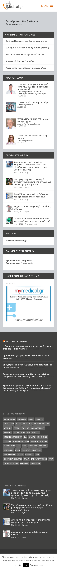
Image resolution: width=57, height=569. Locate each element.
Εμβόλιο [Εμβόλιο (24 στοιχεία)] (35, 432)
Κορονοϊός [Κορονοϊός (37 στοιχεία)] (42, 437)
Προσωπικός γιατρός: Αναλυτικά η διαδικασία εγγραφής (26, 356)
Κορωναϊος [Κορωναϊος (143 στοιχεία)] (18, 441)
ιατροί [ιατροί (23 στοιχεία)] (20, 454)
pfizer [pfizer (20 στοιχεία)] (18, 424)
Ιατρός (27, 172)
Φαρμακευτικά (31, 224)
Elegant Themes (32, 552)
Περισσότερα (36, 565)
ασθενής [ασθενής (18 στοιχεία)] (43, 446)
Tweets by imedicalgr (16, 240)
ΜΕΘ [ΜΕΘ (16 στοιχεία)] (27, 441)
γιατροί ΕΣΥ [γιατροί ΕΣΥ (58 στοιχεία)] (8, 450)
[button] (45, 6)
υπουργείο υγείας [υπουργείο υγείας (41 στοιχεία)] (11, 463)
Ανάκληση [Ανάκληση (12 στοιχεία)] (27, 424)
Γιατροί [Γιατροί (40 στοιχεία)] (17, 428)
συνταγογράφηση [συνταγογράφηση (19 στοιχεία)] (39, 459)
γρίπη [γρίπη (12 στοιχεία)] (17, 450)
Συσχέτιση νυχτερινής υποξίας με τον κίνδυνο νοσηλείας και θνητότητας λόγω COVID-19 (26, 375)
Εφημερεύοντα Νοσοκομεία (19, 263)
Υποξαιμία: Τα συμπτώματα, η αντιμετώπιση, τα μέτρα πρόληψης (27, 366)
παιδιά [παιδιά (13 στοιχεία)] (26, 459)
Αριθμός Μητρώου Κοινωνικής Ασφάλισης (27, 68)
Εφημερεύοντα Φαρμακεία (19, 260)
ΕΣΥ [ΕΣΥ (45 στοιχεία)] (28, 432)
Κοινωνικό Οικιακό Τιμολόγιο (20, 61)
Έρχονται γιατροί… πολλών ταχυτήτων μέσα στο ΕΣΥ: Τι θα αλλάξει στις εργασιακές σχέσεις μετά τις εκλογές (31, 166)
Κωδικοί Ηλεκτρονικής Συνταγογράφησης (26, 41)
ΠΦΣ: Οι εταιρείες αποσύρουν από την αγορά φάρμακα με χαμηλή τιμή (32, 219)
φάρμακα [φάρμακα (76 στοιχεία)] (24, 463)
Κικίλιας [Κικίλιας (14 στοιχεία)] (32, 437)
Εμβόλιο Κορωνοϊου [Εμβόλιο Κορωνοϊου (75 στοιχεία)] (13, 437)
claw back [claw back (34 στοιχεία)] (21, 419)
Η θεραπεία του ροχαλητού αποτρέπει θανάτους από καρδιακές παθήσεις (28, 347)
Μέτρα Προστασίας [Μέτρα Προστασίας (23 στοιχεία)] (39, 441)
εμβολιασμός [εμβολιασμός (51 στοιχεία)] (10, 454)
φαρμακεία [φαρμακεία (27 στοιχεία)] (35, 463)
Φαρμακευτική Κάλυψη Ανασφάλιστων (25, 54)
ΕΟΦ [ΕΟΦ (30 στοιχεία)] (23, 432)
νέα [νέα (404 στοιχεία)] (37, 454)
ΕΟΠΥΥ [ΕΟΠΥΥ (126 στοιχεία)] (16, 432)
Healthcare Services (17, 341)
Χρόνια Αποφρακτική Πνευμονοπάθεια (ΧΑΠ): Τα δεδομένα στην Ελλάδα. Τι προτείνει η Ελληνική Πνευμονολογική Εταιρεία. (27, 388)
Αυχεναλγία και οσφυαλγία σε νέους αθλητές (32, 207)
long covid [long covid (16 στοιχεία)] (9, 424)
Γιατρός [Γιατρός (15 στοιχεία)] (25, 428)
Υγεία (27, 187)
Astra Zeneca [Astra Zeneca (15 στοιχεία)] (9, 419)
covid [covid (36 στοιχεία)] (30, 419)
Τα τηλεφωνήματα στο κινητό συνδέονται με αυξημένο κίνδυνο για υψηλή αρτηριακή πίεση (32, 182)
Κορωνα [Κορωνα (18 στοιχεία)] (7, 441)
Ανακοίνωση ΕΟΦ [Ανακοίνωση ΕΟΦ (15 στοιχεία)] (41, 424)
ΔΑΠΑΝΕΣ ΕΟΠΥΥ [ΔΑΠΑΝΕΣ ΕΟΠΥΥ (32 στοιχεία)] (38, 428)
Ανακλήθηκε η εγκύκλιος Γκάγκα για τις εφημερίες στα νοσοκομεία (31, 195)
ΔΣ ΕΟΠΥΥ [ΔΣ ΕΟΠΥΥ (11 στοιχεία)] (8, 432)
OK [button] (26, 565)
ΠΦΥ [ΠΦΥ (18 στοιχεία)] (24, 446)
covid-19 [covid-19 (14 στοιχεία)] (39, 419)
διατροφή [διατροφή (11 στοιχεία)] (36, 450)
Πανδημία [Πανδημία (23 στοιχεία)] (32, 446)
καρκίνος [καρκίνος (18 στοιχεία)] (29, 454)
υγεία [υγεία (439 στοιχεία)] (51, 459)
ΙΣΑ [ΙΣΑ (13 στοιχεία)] (25, 437)
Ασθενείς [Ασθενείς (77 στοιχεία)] (8, 428)
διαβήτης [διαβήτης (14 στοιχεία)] (26, 450)
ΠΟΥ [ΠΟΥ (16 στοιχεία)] (18, 446)
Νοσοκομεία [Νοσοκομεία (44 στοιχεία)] (9, 446)
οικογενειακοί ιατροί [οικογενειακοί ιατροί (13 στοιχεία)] (13, 459)
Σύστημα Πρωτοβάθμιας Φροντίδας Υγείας (27, 47)
